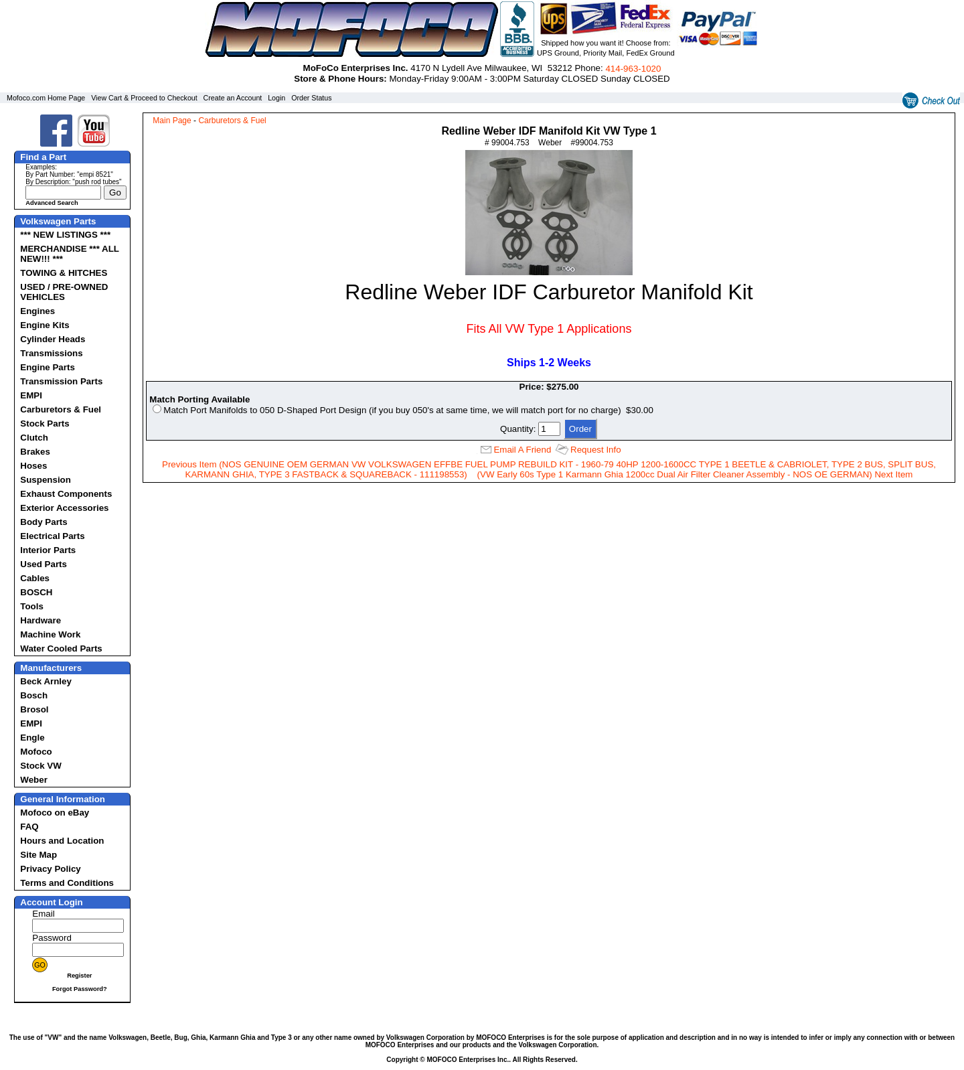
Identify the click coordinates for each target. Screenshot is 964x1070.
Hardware (40, 620)
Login (276, 98)
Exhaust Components (66, 494)
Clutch (34, 438)
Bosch (34, 695)
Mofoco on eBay (54, 813)
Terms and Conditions (67, 883)
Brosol (34, 709)
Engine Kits (44, 325)
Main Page (172, 120)
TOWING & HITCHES (63, 273)
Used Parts (43, 564)
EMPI (31, 395)
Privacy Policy (50, 869)
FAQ (29, 827)
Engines (37, 311)
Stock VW (40, 766)
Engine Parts (47, 367)
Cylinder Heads (52, 339)
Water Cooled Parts (61, 648)
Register (79, 975)
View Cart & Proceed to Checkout (144, 98)
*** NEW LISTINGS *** (65, 235)
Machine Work (50, 634)
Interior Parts (48, 550)
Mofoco (36, 752)
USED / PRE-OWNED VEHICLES (64, 292)
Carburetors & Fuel (60, 409)
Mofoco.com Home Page (46, 98)
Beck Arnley (46, 681)
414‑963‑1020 (633, 69)
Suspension (45, 480)
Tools (32, 606)
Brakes (35, 452)
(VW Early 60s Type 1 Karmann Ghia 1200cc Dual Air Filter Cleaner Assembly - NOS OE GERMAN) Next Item (695, 474)
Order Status (311, 98)
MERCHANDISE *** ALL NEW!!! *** (69, 254)
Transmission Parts (61, 381)
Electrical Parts (52, 536)
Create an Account (233, 98)
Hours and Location (62, 841)
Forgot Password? (79, 989)
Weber (34, 780)
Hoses (33, 466)
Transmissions (51, 353)
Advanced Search (51, 203)
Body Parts (43, 522)
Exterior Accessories (64, 508)
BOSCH (36, 592)
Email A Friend (522, 450)
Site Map (38, 855)
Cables (35, 578)
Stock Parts (44, 423)
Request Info (595, 450)
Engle (32, 738)
